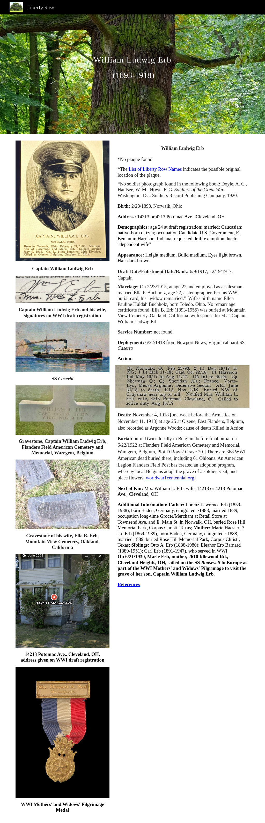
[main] (132, 74)
